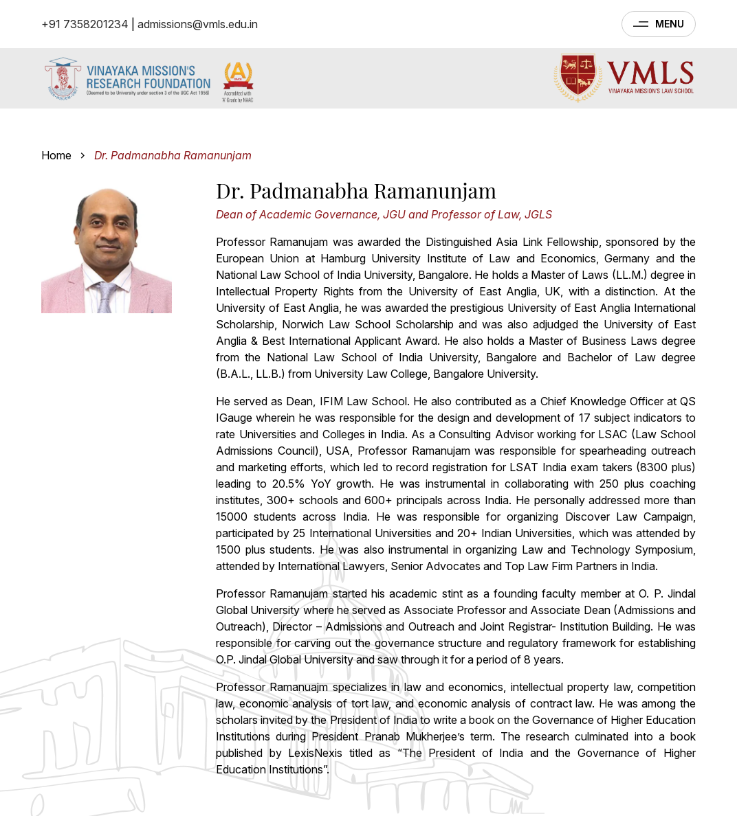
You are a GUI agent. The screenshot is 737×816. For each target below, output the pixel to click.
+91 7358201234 (85, 24)
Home (56, 155)
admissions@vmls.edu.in (198, 24)
